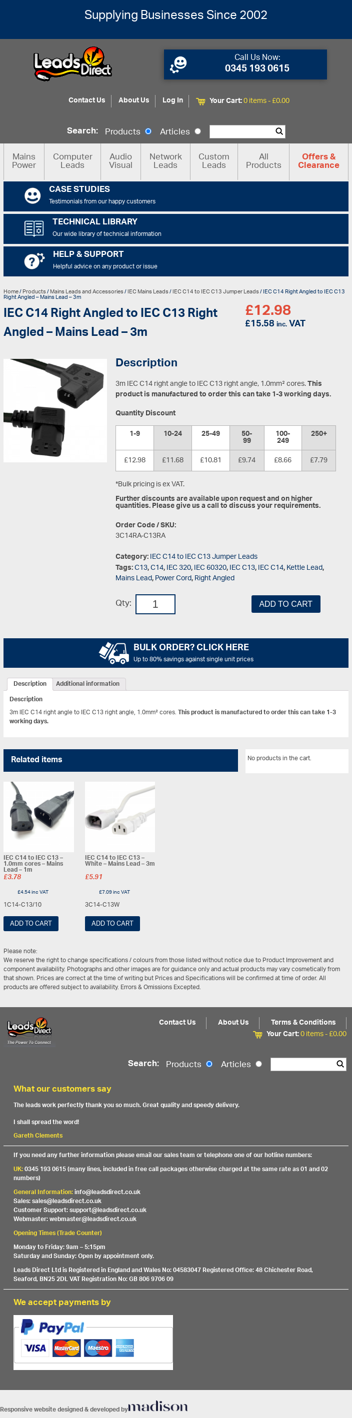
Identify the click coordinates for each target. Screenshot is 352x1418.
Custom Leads (214, 161)
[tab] (30, 684)
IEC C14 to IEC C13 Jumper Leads (215, 291)
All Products (264, 161)
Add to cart (286, 604)
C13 (141, 568)
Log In (172, 100)
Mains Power (24, 161)
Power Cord (173, 578)
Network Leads (166, 161)
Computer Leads (72, 161)
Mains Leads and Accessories (87, 291)
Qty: (124, 604)
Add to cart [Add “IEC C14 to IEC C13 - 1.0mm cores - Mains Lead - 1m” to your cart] (31, 924)
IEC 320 (178, 568)
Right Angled (214, 578)
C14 (157, 568)
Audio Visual (120, 161)
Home (11, 291)
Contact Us (87, 100)
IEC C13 (242, 568)
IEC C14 (271, 568)
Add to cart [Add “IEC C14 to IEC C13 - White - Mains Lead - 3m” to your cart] (113, 924)
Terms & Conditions (303, 1023)
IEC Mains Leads (148, 291)
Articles (180, 132)
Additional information (88, 684)
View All (330, 760)
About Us (134, 100)
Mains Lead (134, 578)
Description (30, 684)
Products (128, 132)
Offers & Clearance (319, 162)
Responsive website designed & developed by (94, 1410)
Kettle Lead (304, 568)
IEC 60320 (210, 568)
